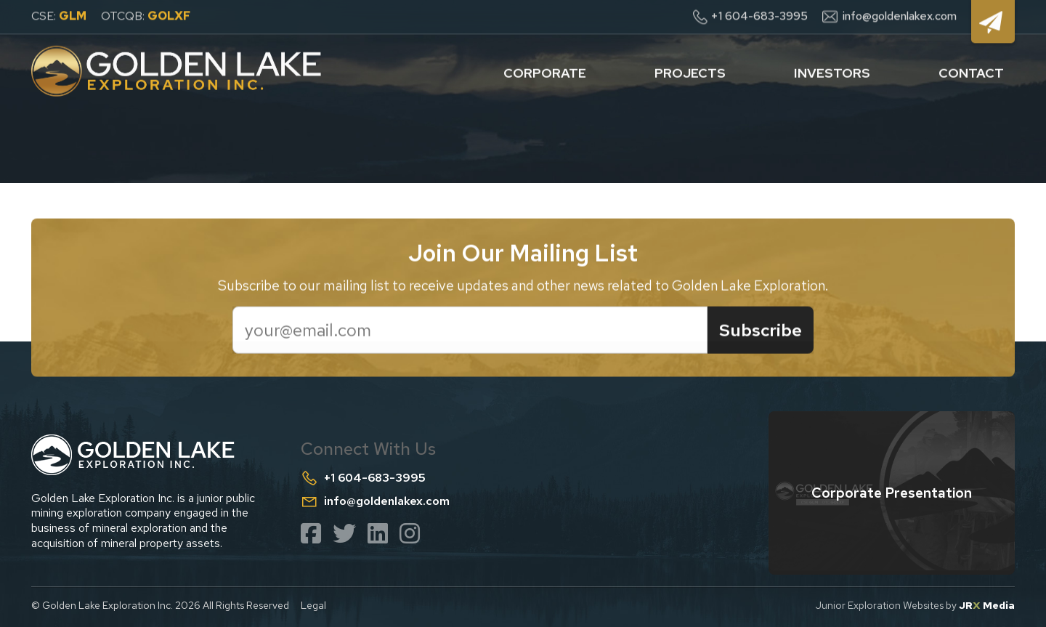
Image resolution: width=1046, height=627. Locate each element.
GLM (72, 14)
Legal (313, 605)
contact (971, 70)
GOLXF (168, 14)
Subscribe (760, 331)
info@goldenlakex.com (900, 14)
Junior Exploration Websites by (915, 605)
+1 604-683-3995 (759, 14)
